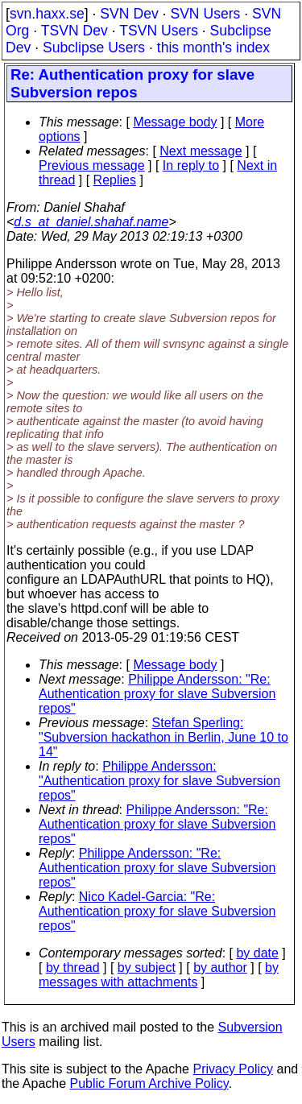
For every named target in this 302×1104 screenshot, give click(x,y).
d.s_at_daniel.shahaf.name (91, 222)
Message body (175, 122)
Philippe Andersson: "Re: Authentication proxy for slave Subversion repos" (157, 693)
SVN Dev (129, 14)
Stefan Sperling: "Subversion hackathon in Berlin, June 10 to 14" (163, 737)
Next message (200, 151)
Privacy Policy (232, 1069)
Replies (114, 180)
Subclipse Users (94, 47)
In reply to (191, 165)
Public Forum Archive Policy (149, 1083)
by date (257, 953)
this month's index (213, 47)
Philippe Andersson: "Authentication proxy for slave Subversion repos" (159, 780)
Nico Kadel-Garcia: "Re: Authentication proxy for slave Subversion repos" (157, 911)
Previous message (92, 165)
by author (220, 967)
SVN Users (205, 14)
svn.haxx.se (47, 14)
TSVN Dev (74, 31)
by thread (73, 967)
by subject (147, 967)
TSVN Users (158, 31)
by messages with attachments (159, 975)
